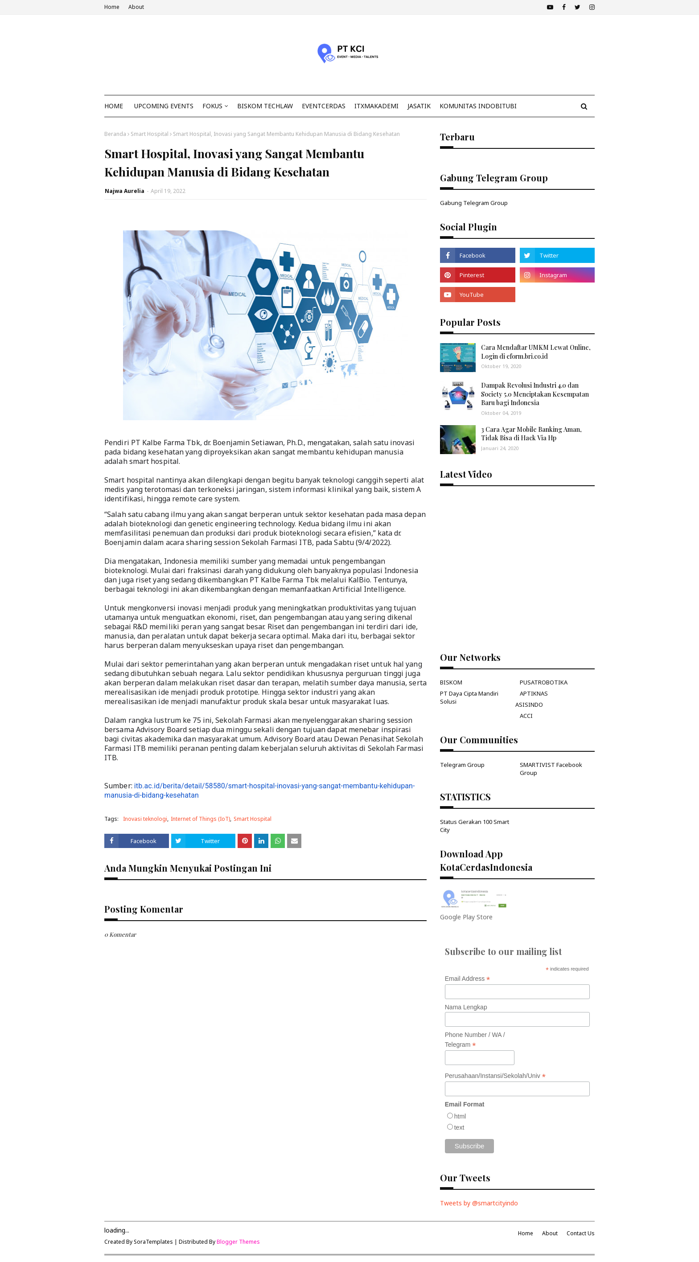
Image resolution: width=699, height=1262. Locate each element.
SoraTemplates (153, 1242)
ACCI (526, 716)
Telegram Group (462, 765)
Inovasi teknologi (145, 819)
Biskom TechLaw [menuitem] (265, 106)
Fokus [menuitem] (212, 106)
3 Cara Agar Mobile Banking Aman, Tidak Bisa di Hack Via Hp (531, 434)
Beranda (115, 134)
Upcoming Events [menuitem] (163, 106)
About (136, 7)
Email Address (467, 979)
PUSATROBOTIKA (543, 682)
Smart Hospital (150, 134)
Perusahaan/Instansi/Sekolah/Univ (495, 1076)
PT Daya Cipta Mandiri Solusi (469, 697)
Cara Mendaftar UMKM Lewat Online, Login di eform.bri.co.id (536, 352)
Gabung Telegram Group (474, 203)
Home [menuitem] (113, 106)
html (460, 1116)
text (459, 1127)
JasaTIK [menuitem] (419, 106)
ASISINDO (529, 705)
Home (111, 7)
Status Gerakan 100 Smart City (474, 826)
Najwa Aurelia (124, 191)
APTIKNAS (534, 693)
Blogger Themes (238, 1242)
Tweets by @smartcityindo (479, 1203)
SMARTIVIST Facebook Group (551, 769)
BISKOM (451, 682)
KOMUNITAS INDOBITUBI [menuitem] (478, 106)
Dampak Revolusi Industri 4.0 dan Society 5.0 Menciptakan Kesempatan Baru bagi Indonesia (535, 394)
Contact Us (581, 1233)
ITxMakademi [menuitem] (376, 106)
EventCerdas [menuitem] (323, 106)
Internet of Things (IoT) (200, 819)
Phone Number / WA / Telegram (475, 1040)
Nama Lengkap (466, 1007)
